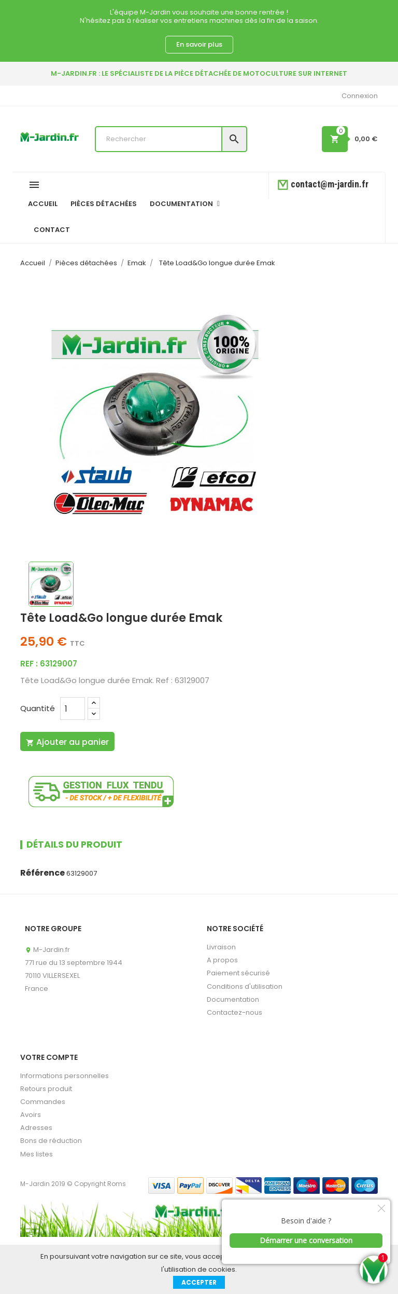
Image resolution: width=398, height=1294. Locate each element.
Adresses (36, 1128)
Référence (42, 873)
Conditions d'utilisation (244, 986)
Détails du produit (74, 844)
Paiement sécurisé (238, 973)
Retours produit (46, 1089)
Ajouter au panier (67, 742)
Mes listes (36, 1154)
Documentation (233, 999)
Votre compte (49, 1057)
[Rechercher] (171, 139)
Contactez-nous (234, 1012)
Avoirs (30, 1115)
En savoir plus (199, 44)
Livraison (221, 947)
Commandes (42, 1102)
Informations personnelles (64, 1076)
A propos (222, 960)
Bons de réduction (51, 1141)
